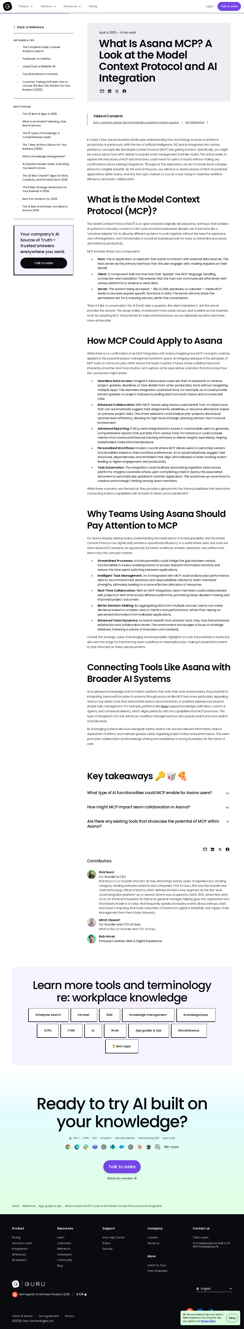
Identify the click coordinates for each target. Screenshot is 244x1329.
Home (15, 1206)
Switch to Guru (157, 1265)
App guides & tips (50, 1206)
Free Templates (157, 1271)
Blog (60, 1266)
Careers (153, 1237)
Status (106, 1243)
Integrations (19, 1249)
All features (19, 1254)
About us (153, 1243)
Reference (29, 1206)
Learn (60, 1237)
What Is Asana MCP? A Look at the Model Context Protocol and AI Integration (113, 1206)
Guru (164, 706)
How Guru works (22, 1243)
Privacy (69, 1316)
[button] (26, 6)
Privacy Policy (208, 1321)
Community (64, 1260)
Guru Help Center (113, 1237)
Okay (232, 1318)
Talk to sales (229, 6)
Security (107, 1249)
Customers (64, 1243)
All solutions (19, 1260)
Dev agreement (49, 1316)
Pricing (93, 6)
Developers (64, 1254)
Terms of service (22, 1316)
